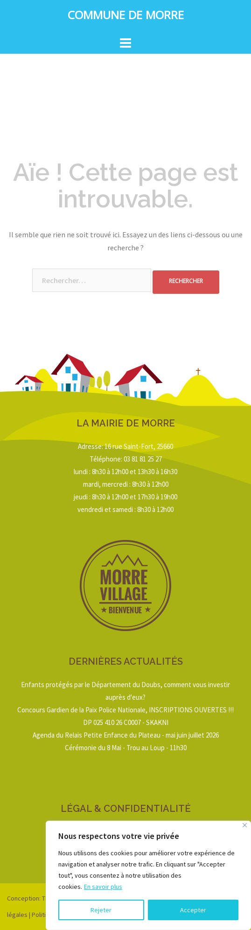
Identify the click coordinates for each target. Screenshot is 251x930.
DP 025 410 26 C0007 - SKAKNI (125, 722)
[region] (148, 875)
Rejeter (101, 910)
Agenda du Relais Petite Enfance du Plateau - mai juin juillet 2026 (126, 735)
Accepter (193, 910)
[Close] (245, 825)
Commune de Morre (126, 17)
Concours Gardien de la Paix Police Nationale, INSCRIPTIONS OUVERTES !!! (125, 709)
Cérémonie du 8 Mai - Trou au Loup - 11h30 (126, 747)
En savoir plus (103, 886)
